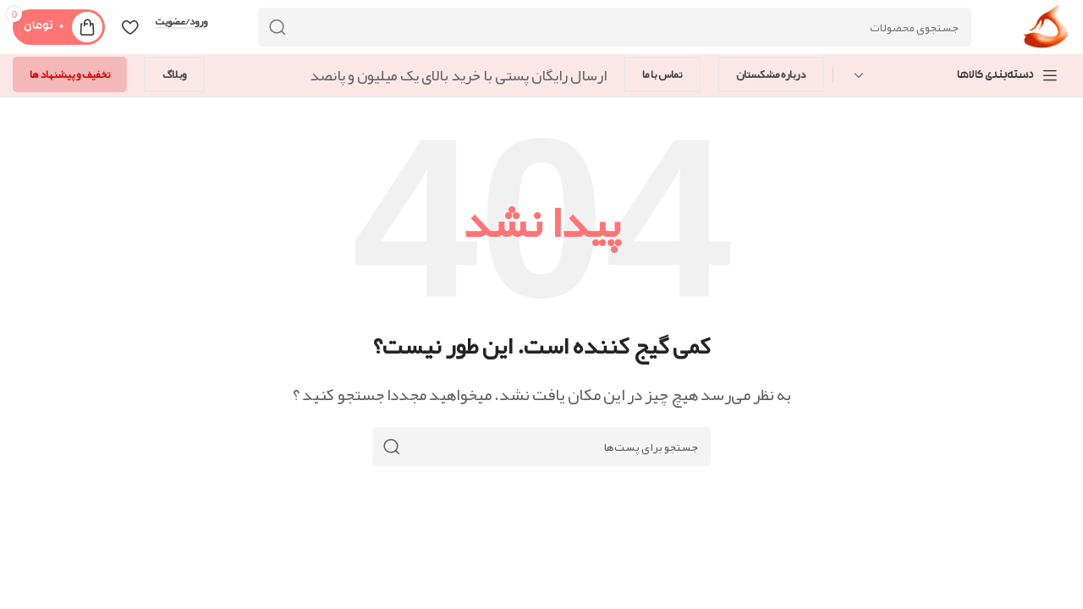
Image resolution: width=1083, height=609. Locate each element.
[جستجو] (614, 27)
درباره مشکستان (770, 74)
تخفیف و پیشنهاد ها (70, 74)
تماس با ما (662, 74)
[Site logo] (1046, 32)
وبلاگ (174, 74)
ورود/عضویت (181, 22)
